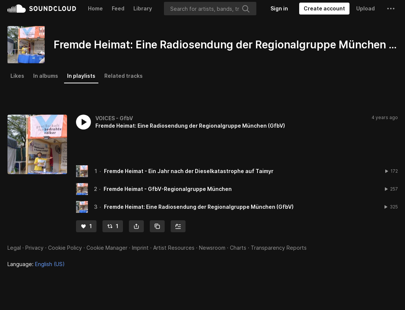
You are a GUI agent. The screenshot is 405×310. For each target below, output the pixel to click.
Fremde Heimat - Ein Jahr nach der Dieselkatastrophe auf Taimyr (188, 171)
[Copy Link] (157, 226)
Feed (118, 8)
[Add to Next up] (178, 226)
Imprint (140, 248)
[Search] (210, 8)
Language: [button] (36, 264)
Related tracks (123, 76)
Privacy (34, 248)
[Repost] (112, 226)
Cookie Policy (65, 248)
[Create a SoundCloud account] (324, 9)
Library (142, 8)
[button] (391, 8)
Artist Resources (173, 248)
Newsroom (212, 248)
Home (95, 8)
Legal (14, 248)
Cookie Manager (106, 248)
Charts (238, 248)
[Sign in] (279, 9)
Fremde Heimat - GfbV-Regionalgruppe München (168, 189)
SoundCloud (41, 8)
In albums (45, 76)
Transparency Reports (279, 248)
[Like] (86, 226)
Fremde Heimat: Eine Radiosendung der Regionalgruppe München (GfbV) (199, 207)
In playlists (81, 76)
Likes (17, 76)
